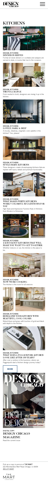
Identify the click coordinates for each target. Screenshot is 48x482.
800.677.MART (8, 469)
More (10, 369)
